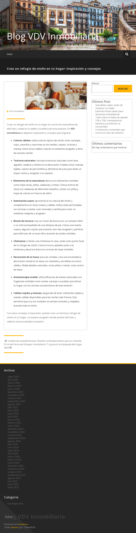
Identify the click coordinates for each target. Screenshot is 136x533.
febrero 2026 (14, 385)
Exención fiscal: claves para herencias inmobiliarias (109, 113)
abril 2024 (13, 453)
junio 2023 (13, 484)
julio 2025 (13, 407)
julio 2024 (13, 444)
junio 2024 (13, 447)
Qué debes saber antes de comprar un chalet (109, 107)
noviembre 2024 (16, 431)
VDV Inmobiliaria (16, 111)
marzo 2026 (14, 382)
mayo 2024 (13, 450)
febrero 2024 (14, 459)
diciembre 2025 (15, 392)
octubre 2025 (14, 398)
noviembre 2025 (16, 395)
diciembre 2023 (15, 465)
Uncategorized (15, 503)
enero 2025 (13, 425)
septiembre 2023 (16, 475)
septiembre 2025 (16, 401)
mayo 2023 (13, 487)
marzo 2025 (14, 419)
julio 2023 (13, 481)
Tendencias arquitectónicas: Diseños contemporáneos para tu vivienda (42, 340)
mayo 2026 (13, 376)
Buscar (95, 83)
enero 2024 (13, 462)
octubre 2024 (14, 435)
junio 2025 (13, 410)
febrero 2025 (14, 422)
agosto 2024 (14, 441)
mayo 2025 (13, 413)
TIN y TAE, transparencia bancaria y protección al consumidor (108, 123)
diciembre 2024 (15, 428)
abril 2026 (13, 379)
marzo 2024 (14, 456)
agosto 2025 (14, 404)
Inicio (9, 54)
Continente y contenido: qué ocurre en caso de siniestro (110, 131)
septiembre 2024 (16, 438)
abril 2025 (13, 416)
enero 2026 (13, 388)
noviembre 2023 (16, 468)
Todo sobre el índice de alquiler (111, 117)
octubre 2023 (14, 471)
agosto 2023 (14, 478)
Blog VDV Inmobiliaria (52, 36)
